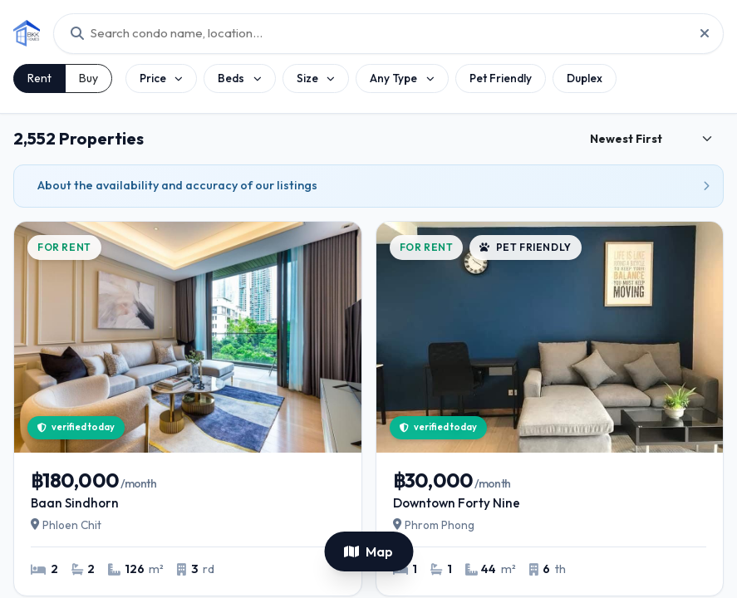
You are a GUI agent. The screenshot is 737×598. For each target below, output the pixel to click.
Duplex (584, 78)
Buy (88, 78)
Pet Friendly (500, 78)
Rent (39, 78)
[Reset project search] (699, 33)
